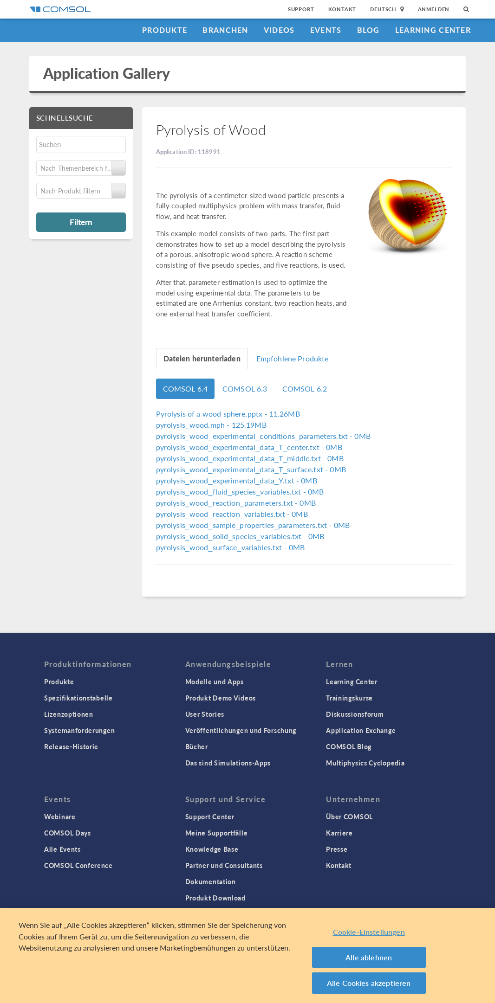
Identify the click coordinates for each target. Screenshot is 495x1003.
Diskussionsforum (355, 714)
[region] (247, 955)
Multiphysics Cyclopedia (365, 762)
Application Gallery (106, 73)
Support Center (209, 816)
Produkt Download (215, 897)
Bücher (196, 746)
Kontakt (342, 9)
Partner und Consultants (224, 865)
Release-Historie (71, 746)
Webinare (60, 816)
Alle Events (62, 849)
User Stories (204, 714)
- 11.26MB (228, 413)
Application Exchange (361, 730)
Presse (336, 849)
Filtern (81, 221)
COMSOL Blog (348, 746)
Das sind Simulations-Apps (228, 762)
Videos (279, 30)
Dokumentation (210, 881)
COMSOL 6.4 (185, 388)
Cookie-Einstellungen (369, 931)
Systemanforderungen (79, 730)
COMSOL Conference (78, 865)
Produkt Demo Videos (220, 697)
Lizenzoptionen (68, 714)
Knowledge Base (212, 849)
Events (326, 30)
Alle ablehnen (368, 957)
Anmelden (434, 9)
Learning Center (433, 30)
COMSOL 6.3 (244, 388)
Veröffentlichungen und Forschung (240, 730)
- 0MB (263, 436)
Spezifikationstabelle (78, 697)
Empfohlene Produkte (292, 358)
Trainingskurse (349, 697)
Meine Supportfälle (216, 832)
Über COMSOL (349, 816)
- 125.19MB (211, 424)
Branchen (225, 30)
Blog (368, 30)
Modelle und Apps (214, 681)
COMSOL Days (67, 832)
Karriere (339, 832)
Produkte (164, 30)
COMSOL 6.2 (304, 388)
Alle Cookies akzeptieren (369, 982)
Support (301, 9)
